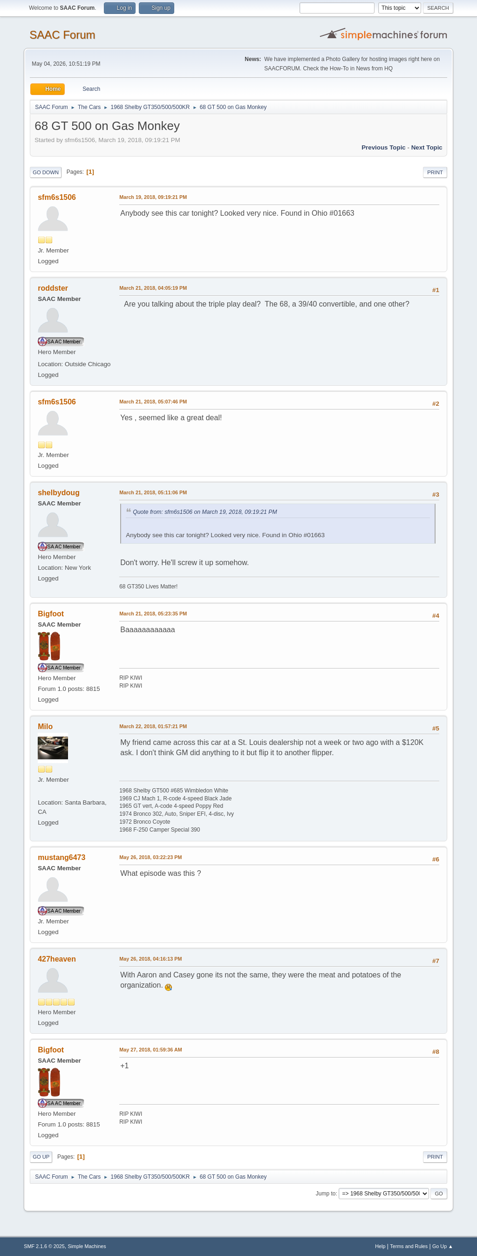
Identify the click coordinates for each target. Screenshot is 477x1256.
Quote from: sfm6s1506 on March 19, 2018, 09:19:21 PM (205, 512)
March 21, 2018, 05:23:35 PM (153, 613)
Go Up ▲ (442, 1246)
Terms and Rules (409, 1246)
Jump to (326, 1193)
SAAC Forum (62, 34)
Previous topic (383, 147)
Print (435, 172)
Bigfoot (51, 614)
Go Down (46, 172)
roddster (53, 288)
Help (380, 1246)
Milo (45, 726)
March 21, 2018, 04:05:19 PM (153, 288)
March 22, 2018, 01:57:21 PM (153, 726)
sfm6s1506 (57, 197)
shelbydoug (59, 493)
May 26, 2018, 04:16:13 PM (150, 959)
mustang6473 (61, 857)
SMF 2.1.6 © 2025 (44, 1246)
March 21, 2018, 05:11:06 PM (153, 492)
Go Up (41, 1157)
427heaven (57, 959)
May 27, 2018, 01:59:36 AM (150, 1049)
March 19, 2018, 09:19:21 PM (153, 197)
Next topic (427, 147)
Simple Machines (87, 1246)
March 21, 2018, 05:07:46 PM (153, 401)
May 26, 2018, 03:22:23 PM (150, 857)
